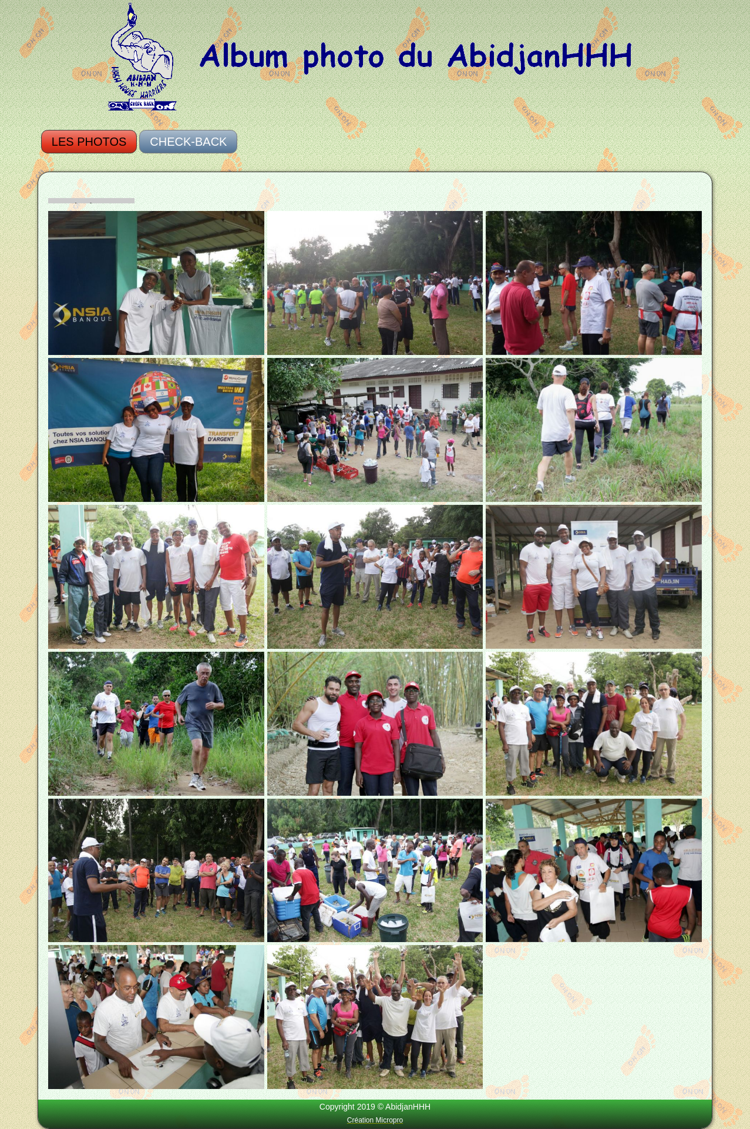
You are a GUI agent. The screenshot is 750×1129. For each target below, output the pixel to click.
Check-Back (188, 141)
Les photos (89, 141)
